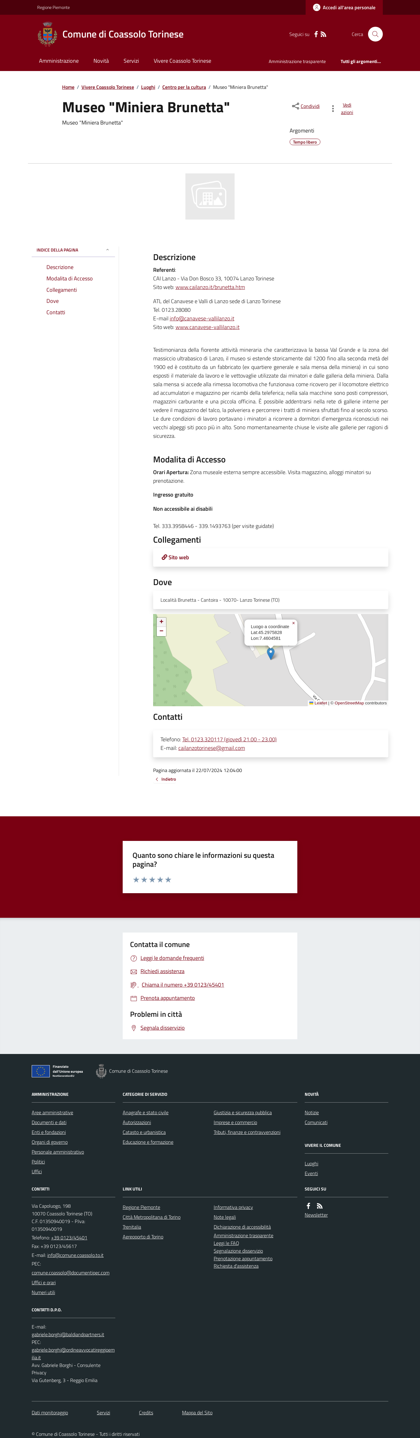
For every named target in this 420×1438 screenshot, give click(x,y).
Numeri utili (43, 1292)
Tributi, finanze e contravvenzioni (247, 1132)
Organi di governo (50, 1142)
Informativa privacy (233, 1207)
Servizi (131, 61)
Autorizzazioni (137, 1122)
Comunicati (316, 1122)
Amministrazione (59, 61)
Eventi (311, 1173)
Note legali (225, 1217)
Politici (38, 1161)
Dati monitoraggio (50, 1412)
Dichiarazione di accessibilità (242, 1226)
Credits (146, 1412)
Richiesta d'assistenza (236, 1266)
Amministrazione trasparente (297, 61)
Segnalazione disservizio (238, 1250)
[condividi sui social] (305, 106)
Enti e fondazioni (49, 1132)
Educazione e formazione (148, 1142)
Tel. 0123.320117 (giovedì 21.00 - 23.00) (229, 739)
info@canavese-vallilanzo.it (202, 318)
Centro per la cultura (184, 87)
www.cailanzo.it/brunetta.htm (210, 287)
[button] (271, 654)
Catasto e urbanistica (144, 1132)
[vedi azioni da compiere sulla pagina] (342, 108)
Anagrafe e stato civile (145, 1112)
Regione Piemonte (53, 7)
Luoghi (148, 87)
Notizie (312, 1112)
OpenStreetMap (349, 703)
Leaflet (318, 703)
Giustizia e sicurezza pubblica (243, 1112)
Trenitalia (132, 1226)
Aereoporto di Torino (143, 1236)
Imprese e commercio (235, 1122)
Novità (101, 61)
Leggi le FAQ (226, 1243)
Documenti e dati (49, 1122)
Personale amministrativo (58, 1151)
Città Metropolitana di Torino (151, 1217)
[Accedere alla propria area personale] (344, 7)
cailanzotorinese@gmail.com (211, 748)
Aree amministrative (52, 1112)
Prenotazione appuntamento (243, 1258)
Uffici (37, 1171)
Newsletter (316, 1214)
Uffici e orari (44, 1282)
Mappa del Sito (197, 1412)
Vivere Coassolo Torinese (182, 61)
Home (68, 87)
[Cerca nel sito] (373, 34)
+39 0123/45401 (69, 1237)
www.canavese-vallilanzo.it (208, 327)
